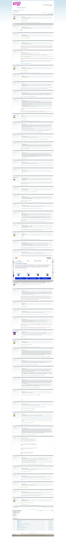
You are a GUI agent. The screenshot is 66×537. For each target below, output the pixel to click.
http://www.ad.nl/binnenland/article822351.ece (26, 63)
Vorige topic (31, 509)
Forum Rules (14, 516)
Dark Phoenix (15, 331)
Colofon (39, 535)
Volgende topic (34, 509)
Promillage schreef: (24, 291)
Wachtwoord (44, 5)
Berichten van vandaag (20, 7)
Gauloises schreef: (24, 124)
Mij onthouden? (51, 4)
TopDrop (14, 16)
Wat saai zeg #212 (19, 522)
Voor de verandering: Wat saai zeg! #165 (22, 527)
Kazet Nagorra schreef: (24, 311)
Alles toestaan (45, 278)
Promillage (15, 177)
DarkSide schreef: (24, 213)
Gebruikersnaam (43, 4)
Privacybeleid (29, 535)
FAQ (17, 7)
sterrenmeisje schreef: (24, 100)
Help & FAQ (41, 535)
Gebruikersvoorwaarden (34, 535)
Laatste (52, 12)
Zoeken (25, 7)
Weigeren (20, 278)
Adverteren (25, 535)
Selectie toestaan (33, 278)
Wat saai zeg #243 (19, 520)
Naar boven (52, 534)
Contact (45, 535)
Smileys (13, 514)
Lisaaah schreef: (24, 17)
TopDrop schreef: (24, 76)
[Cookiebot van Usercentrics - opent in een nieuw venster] (47, 258)
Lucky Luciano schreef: (24, 27)
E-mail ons (45, 534)
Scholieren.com (49, 534)
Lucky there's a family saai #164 (21, 529)
